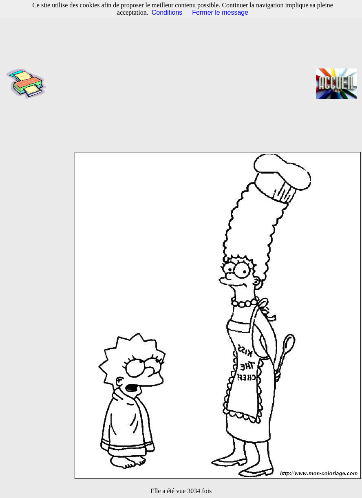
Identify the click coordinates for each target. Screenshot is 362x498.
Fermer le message (220, 12)
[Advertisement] (183, 83)
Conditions (167, 12)
